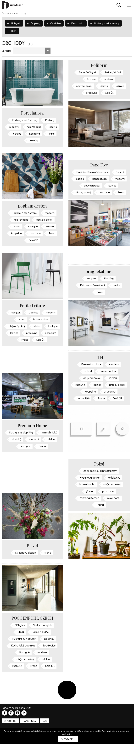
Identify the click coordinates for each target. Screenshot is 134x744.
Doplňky (35, 23)
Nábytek (14, 23)
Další (12, 30)
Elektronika (78, 23)
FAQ (45, 721)
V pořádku (67, 739)
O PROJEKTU (10, 721)
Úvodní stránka (8, 13)
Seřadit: (6, 50)
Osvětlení (55, 23)
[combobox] (31, 51)
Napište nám (29, 721)
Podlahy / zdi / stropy (108, 23)
